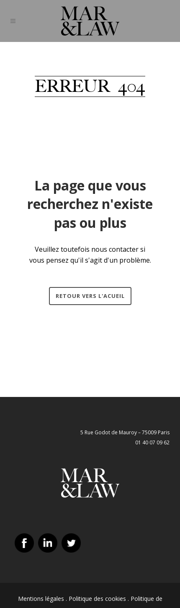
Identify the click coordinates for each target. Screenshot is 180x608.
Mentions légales (41, 599)
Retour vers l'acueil (90, 296)
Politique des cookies (97, 599)
